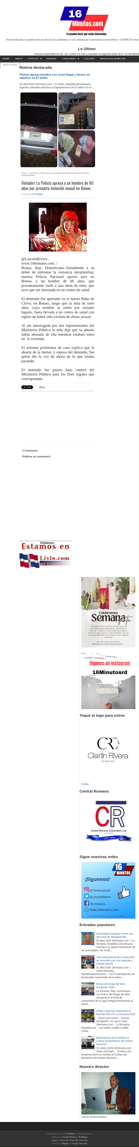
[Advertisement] (49, 416)
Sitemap (51, 58)
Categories (69, 58)
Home (6, 58)
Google (75, 1143)
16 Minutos (70, 1134)
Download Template (113, 58)
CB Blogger (37, 194)
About (19, 58)
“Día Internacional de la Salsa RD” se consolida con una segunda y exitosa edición (115, 960)
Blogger (65, 1143)
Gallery (89, 58)
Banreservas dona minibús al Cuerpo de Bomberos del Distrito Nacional (114, 1041)
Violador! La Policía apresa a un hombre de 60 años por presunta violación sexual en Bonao (57, 185)
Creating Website (69, 1137)
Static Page (10, 65)
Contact (33, 58)
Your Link (64, 1140)
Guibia (85, 784)
